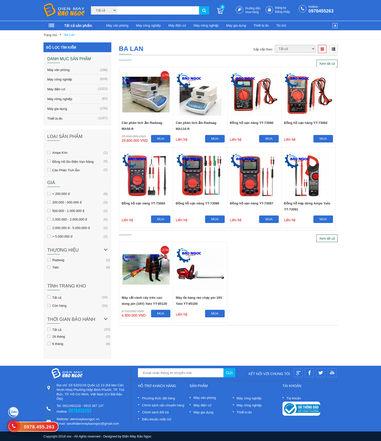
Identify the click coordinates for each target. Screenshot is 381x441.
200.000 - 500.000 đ (66, 202)
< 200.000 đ (61, 193)
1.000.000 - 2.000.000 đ (69, 219)
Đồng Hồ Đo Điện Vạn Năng (72, 161)
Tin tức (281, 25)
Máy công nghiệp (148, 25)
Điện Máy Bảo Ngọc (137, 436)
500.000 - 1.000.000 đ (68, 210)
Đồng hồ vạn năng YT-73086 (197, 203)
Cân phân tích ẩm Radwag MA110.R (196, 126)
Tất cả (56, 297)
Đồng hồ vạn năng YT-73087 (251, 203)
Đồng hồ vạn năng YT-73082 (305, 123)
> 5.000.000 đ (62, 236)
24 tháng (58, 336)
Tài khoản (294, 398)
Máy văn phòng (117, 25)
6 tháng (57, 343)
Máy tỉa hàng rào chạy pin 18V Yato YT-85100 (199, 301)
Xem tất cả (327, 63)
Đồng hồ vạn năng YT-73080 (251, 123)
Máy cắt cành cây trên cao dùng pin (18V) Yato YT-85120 (144, 301)
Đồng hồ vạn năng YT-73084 (143, 203)
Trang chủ (50, 35)
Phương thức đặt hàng (158, 398)
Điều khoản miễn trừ (156, 419)
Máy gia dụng (236, 25)
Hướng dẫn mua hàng (253, 10)
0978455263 (321, 11)
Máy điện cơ (177, 25)
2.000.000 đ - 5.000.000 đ (71, 228)
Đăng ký (280, 8)
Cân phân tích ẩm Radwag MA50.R (142, 126)
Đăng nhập (282, 12)
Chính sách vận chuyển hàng (163, 405)
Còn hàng (59, 305)
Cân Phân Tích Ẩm (66, 169)
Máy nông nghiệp (206, 25)
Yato (55, 267)
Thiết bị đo (261, 25)
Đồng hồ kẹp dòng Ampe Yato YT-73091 (307, 206)
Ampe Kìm (60, 152)
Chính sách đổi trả (155, 412)
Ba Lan (69, 35)
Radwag (58, 260)
